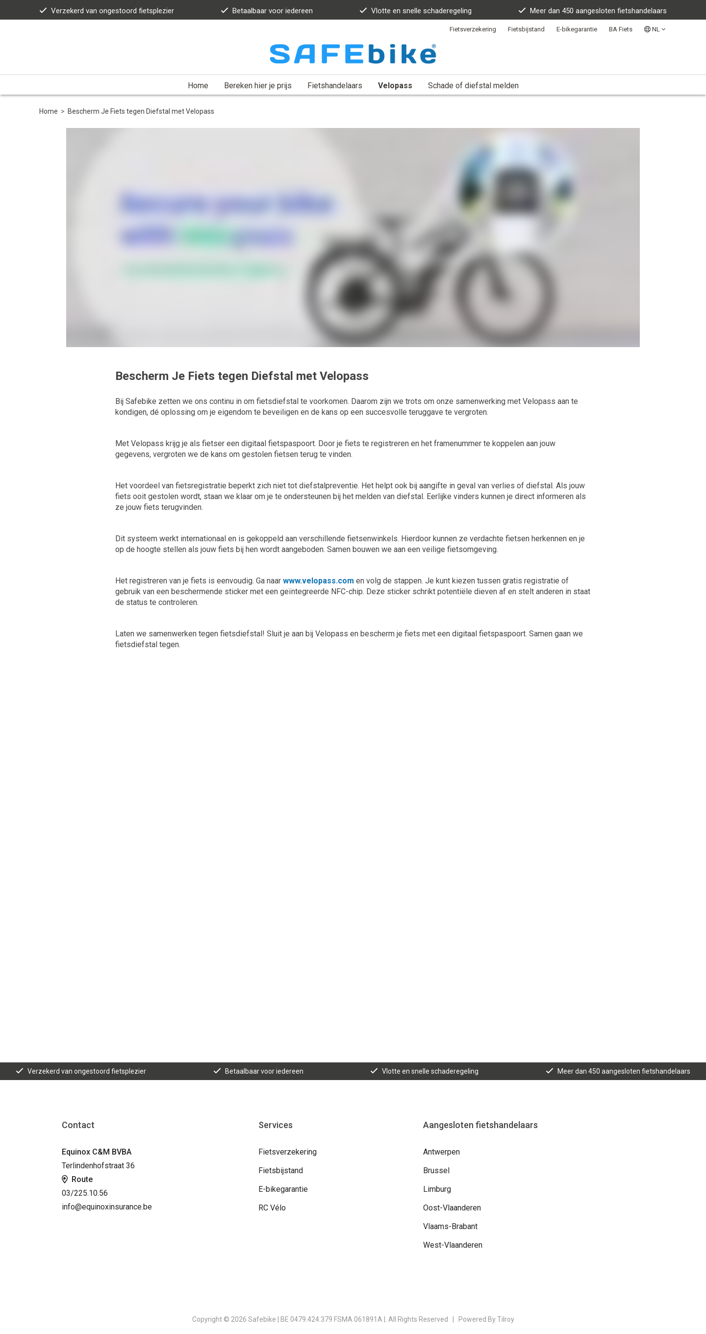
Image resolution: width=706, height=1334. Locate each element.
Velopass (395, 85)
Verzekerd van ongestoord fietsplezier (106, 10)
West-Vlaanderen (452, 1245)
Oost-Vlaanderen (452, 1207)
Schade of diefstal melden (473, 85)
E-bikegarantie (576, 29)
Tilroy (505, 1319)
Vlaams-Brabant (450, 1226)
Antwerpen (441, 1152)
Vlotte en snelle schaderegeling (415, 10)
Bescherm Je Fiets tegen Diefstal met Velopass (141, 111)
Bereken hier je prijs (258, 85)
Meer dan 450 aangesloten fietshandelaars (592, 10)
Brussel (436, 1170)
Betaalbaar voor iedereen (267, 10)
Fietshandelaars (334, 85)
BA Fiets (620, 29)
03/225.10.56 (85, 1193)
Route (77, 1179)
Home (198, 85)
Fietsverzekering (473, 29)
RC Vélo (272, 1207)
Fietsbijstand (526, 29)
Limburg (437, 1189)
